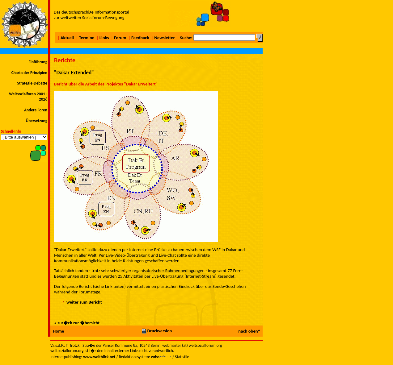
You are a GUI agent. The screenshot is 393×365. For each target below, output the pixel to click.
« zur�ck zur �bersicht (76, 323)
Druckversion (156, 331)
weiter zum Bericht (84, 302)
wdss (155, 356)
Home (58, 331)
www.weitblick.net (99, 356)
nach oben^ (249, 331)
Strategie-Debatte (32, 83)
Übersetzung (36, 120)
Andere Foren (35, 110)
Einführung (37, 61)
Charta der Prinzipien (29, 72)
